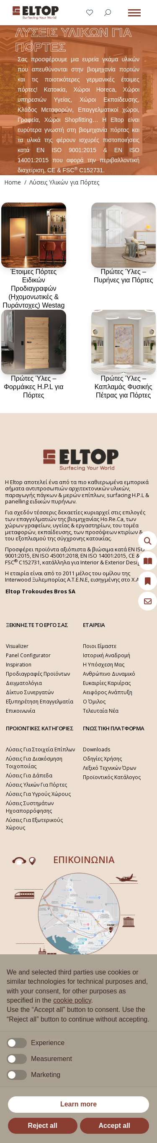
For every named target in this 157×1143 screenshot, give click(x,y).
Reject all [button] (42, 1125)
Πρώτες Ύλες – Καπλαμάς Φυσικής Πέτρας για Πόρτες (123, 387)
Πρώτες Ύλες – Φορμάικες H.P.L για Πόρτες (34, 387)
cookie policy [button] (72, 1000)
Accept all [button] (114, 1125)
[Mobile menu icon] (134, 12)
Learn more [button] (78, 1104)
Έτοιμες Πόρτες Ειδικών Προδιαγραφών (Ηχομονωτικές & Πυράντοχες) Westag (33, 288)
